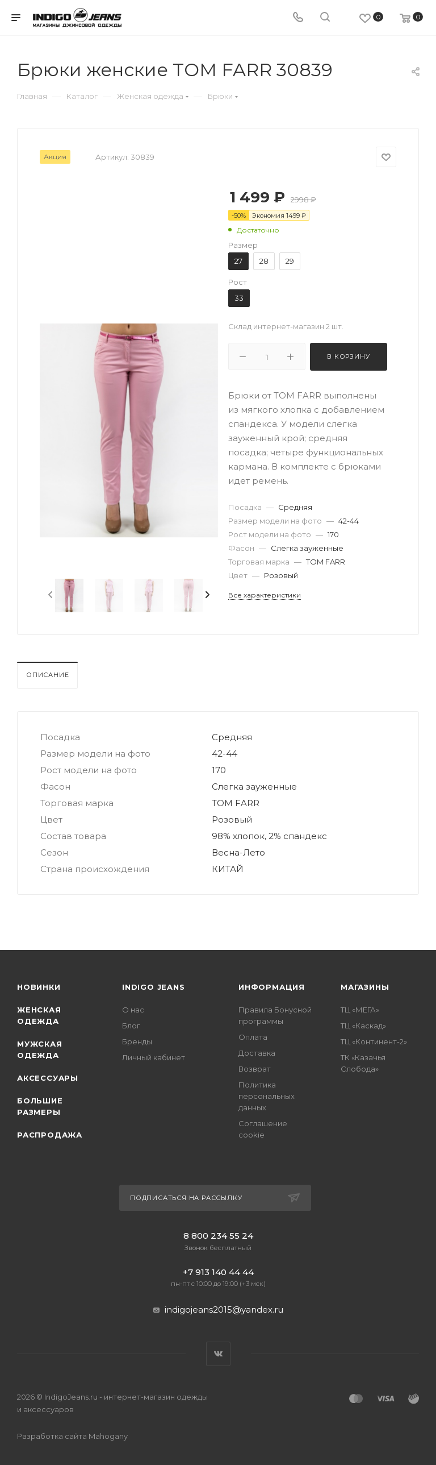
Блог (131, 1025)
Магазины (365, 986)
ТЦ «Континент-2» (374, 1041)
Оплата (252, 1036)
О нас (133, 1009)
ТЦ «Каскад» (363, 1025)
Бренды (137, 1041)
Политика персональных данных (266, 1096)
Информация (271, 986)
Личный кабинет (153, 1057)
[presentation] (49, 595)
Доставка (256, 1052)
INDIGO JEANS (153, 986)
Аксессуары (47, 1077)
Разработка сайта (72, 1436)
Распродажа (49, 1134)
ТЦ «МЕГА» (360, 1009)
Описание (47, 675)
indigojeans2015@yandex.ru (224, 1309)
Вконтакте (218, 1354)
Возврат (254, 1068)
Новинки (39, 986)
